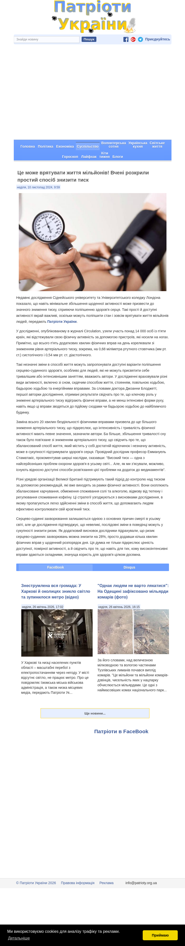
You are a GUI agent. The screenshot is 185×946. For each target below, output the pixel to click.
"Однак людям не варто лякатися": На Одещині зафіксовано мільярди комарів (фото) (133, 574)
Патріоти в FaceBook (121, 713)
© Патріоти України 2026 (36, 865)
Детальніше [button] (19, 938)
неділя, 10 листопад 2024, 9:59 (38, 169)
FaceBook (55, 550)
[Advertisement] (92, 84)
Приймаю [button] (160, 935)
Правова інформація (78, 865)
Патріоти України (62, 304)
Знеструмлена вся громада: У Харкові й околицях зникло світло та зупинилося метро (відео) (55, 574)
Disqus (129, 550)
